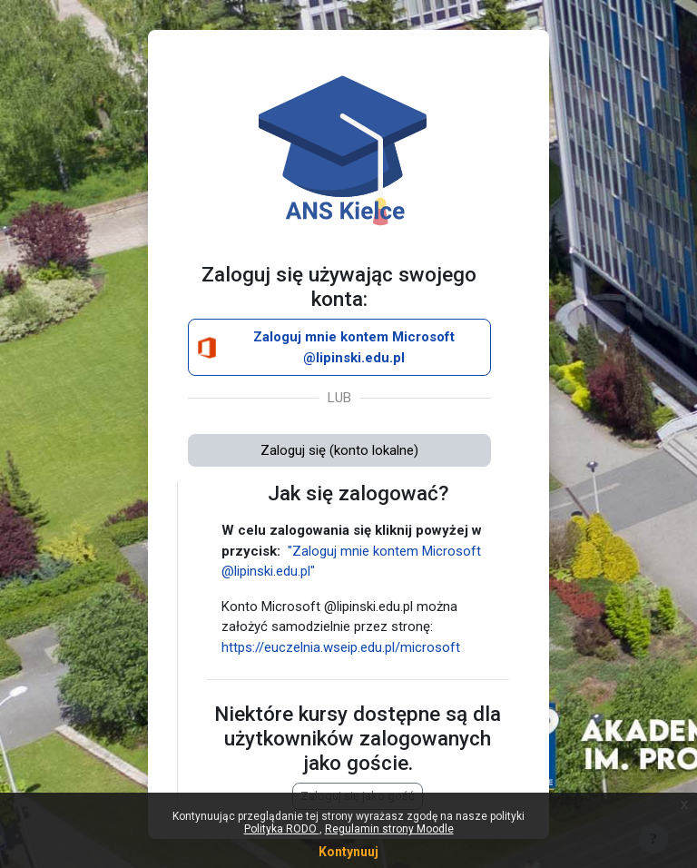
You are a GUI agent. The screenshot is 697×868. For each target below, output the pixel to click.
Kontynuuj (348, 851)
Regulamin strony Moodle (389, 829)
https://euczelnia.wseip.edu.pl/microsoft (340, 647)
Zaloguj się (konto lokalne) (339, 450)
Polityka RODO (281, 829)
